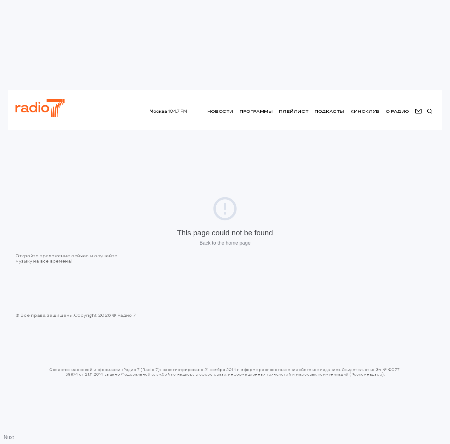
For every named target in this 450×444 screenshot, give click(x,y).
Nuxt (9, 437)
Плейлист (293, 111)
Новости (220, 111)
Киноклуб (365, 111)
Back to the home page (225, 243)
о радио (397, 111)
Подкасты (329, 111)
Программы (256, 111)
